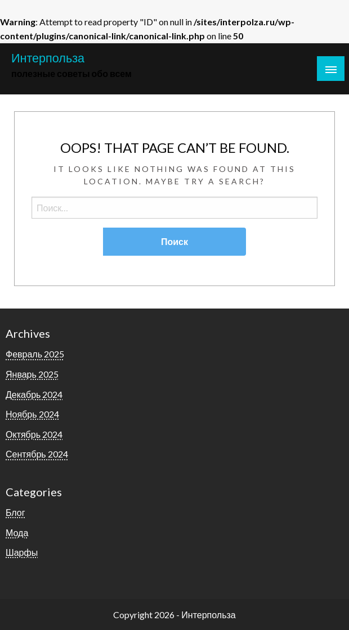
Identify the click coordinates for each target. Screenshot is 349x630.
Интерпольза (47, 58)
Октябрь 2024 (34, 434)
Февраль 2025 (35, 353)
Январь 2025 (32, 374)
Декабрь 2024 (34, 394)
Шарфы (22, 552)
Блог (15, 512)
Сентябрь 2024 (37, 453)
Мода (17, 532)
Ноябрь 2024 (32, 414)
